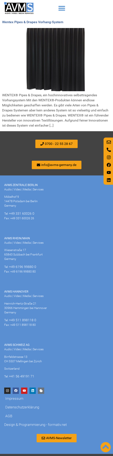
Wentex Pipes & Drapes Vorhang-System (32, 22)
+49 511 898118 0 (22, 320)
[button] (61, 8)
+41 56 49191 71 (21, 376)
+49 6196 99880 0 (22, 267)
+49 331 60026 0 (21, 213)
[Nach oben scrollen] (105, 447)
